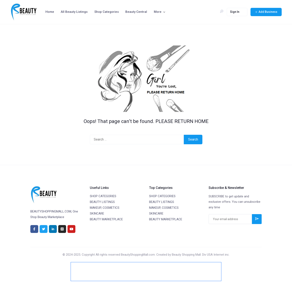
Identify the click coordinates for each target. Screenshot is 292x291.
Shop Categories (106, 12)
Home (49, 12)
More (157, 12)
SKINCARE (97, 213)
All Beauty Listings (74, 12)
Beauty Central (136, 12)
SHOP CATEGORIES (103, 196)
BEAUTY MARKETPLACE (106, 219)
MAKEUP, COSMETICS (104, 208)
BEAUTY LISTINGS (102, 202)
